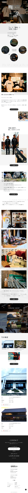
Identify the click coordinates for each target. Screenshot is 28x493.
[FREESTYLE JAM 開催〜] (14, 359)
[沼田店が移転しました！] (8, 347)
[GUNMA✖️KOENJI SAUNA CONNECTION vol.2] (20, 347)
